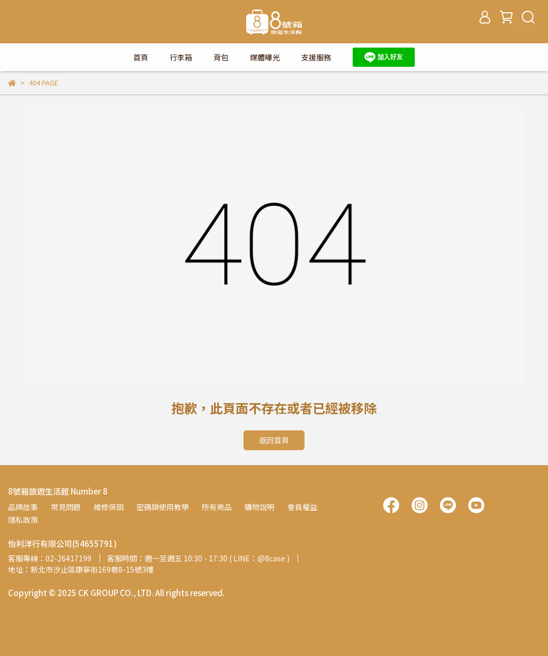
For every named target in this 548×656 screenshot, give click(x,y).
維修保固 (109, 506)
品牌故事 (23, 506)
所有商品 (217, 506)
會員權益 (302, 506)
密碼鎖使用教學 (162, 506)
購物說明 (260, 506)
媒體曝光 (265, 57)
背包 (221, 57)
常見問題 (66, 506)
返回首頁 (274, 440)
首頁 (140, 57)
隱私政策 (23, 519)
